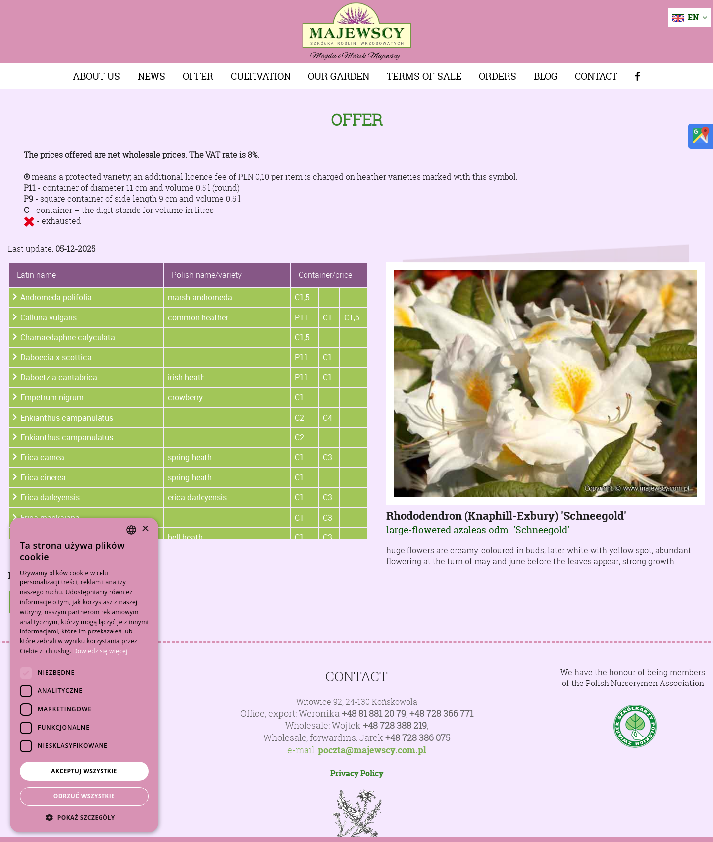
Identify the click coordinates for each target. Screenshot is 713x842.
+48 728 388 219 (395, 725)
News (151, 76)
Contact (596, 76)
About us (96, 76)
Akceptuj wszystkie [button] (84, 771)
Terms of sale (424, 76)
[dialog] (84, 675)
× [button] (145, 529)
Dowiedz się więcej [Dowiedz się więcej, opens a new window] (100, 651)
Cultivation (261, 76)
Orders (497, 76)
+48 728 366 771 (441, 713)
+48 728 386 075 (417, 737)
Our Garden (338, 76)
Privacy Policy (356, 773)
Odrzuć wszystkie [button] (84, 796)
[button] (84, 817)
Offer (198, 76)
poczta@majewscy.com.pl (372, 750)
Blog (546, 76)
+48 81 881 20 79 (374, 713)
